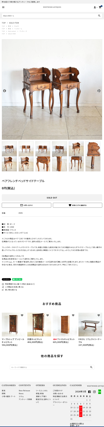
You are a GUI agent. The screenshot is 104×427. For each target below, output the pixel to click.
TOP (3, 26)
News (21, 393)
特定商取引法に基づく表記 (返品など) (18, 284)
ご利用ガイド (58, 390)
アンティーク (23, 31)
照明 (3, 393)
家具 (9, 26)
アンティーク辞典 (25, 399)
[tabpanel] (52, 89)
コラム (21, 396)
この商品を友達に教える (13, 287)
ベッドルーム (18, 29)
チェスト (16, 26)
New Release (24, 390)
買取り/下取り (41, 396)
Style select (12, 31)
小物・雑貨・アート (9, 396)
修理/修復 (40, 393)
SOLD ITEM (12, 34)
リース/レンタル (42, 390)
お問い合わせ (26, 205)
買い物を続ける (9, 290)
